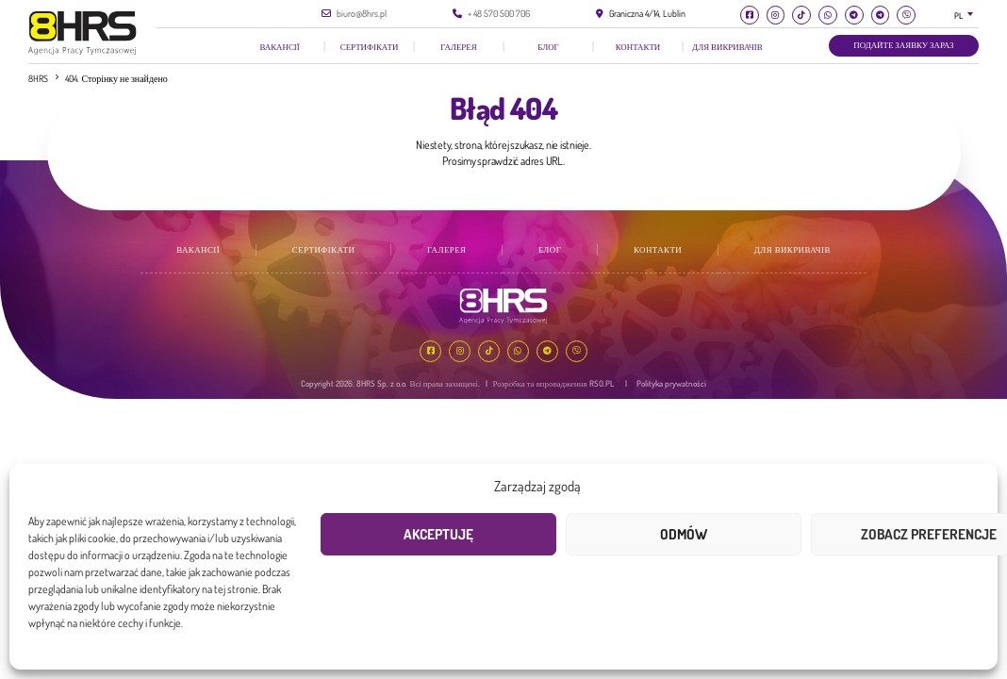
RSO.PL (601, 383)
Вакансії (279, 46)
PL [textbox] (958, 15)
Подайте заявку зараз (903, 45)
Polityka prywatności (671, 383)
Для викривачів (727, 46)
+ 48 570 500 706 (499, 13)
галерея (458, 46)
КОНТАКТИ (638, 46)
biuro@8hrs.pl (362, 13)
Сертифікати (369, 46)
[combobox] (967, 15)
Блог (547, 46)
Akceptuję (438, 534)
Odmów (683, 534)
